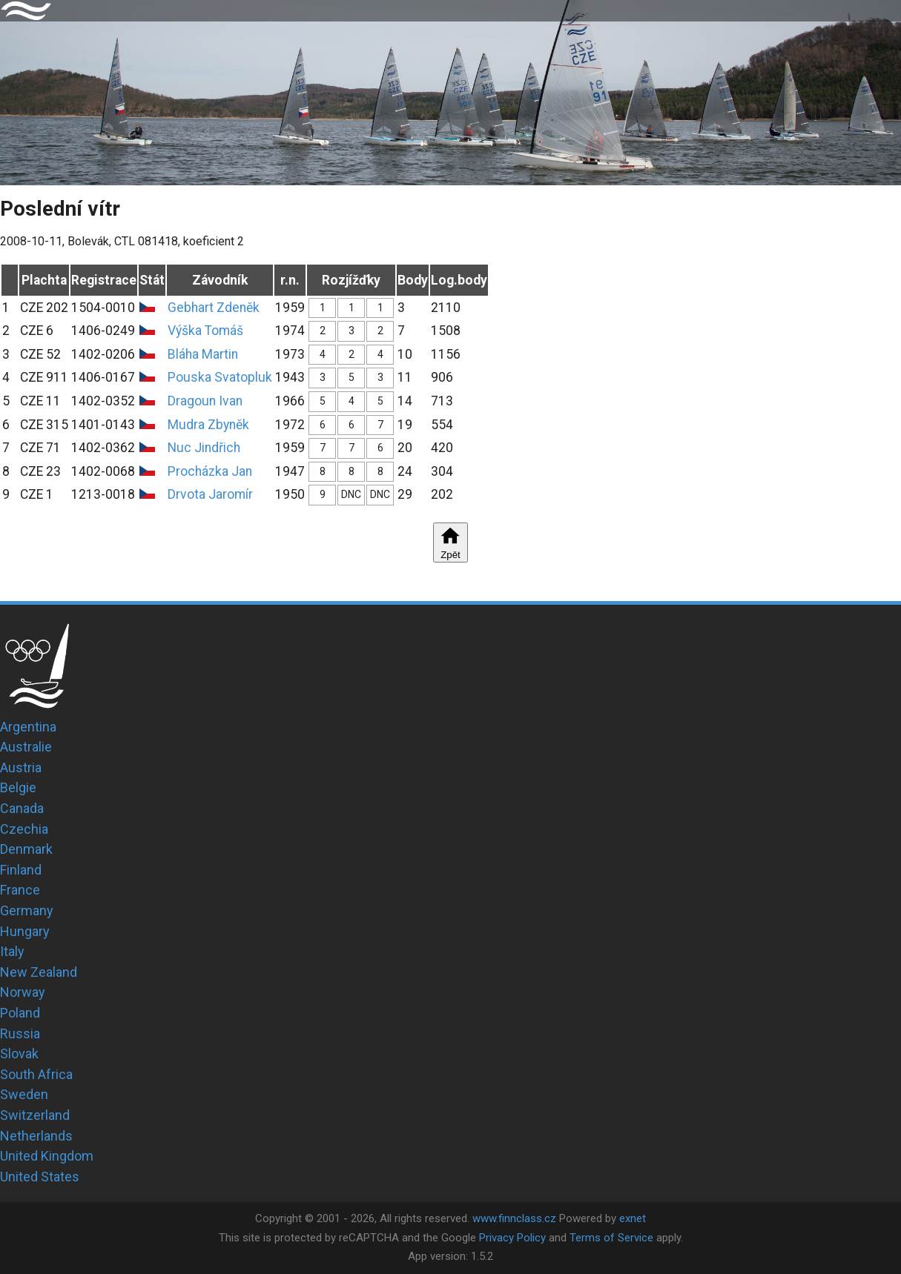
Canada (22, 808)
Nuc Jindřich (204, 447)
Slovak (19, 1053)
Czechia (24, 829)
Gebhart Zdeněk (214, 307)
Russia (20, 1033)
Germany (26, 910)
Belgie (18, 787)
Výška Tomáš (205, 330)
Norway (22, 992)
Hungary (25, 931)
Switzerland (35, 1115)
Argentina (28, 726)
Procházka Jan (210, 471)
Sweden (24, 1094)
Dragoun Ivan (205, 401)
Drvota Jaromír (210, 494)
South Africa (36, 1074)
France (20, 890)
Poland (20, 1013)
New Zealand (38, 972)
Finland (21, 869)
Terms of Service (611, 1237)
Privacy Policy (512, 1237)
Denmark (26, 849)
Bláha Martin (203, 354)
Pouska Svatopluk (220, 377)
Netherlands (36, 1136)
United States (39, 1176)
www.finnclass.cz (514, 1218)
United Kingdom (46, 1156)
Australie (26, 746)
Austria (21, 767)
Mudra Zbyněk (208, 424)
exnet (632, 1218)
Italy (12, 951)
